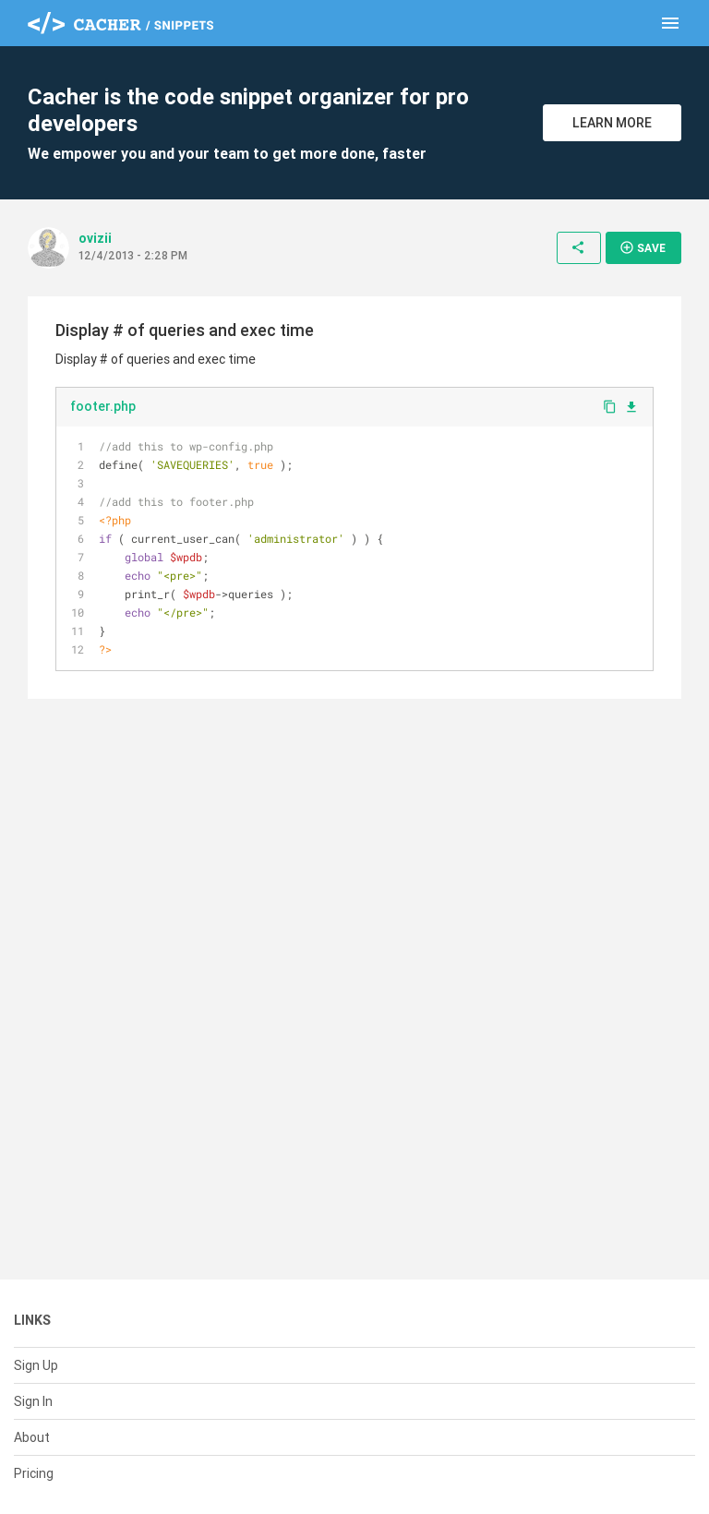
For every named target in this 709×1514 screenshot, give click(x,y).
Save (642, 247)
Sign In (33, 1401)
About (32, 1437)
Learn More (612, 122)
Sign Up (36, 1365)
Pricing (34, 1473)
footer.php (103, 406)
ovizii (95, 238)
